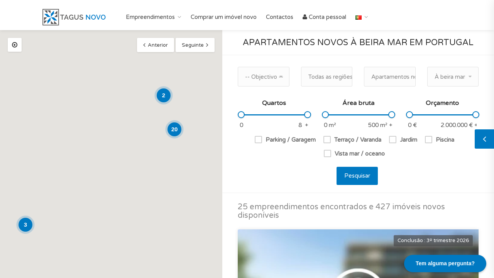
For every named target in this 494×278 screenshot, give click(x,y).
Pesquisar (357, 175)
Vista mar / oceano (360, 153)
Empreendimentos (150, 17)
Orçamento (442, 103)
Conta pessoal (324, 17)
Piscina (445, 139)
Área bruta (358, 103)
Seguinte (193, 45)
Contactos (279, 17)
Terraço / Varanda (357, 139)
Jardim (408, 139)
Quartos (274, 103)
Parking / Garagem (291, 139)
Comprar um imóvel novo (224, 17)
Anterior (158, 45)
